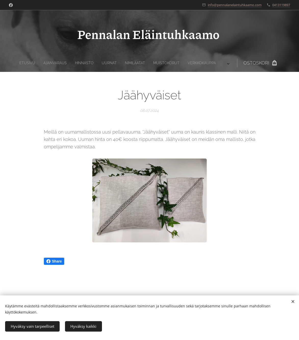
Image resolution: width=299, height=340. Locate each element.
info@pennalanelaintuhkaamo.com (235, 5)
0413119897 (281, 5)
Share (54, 261)
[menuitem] (89, 63)
